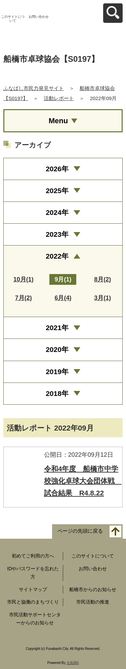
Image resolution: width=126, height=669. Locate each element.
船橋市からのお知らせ (92, 589)
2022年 (57, 256)
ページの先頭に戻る (80, 531)
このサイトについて (13, 19)
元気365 (73, 663)
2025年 (57, 190)
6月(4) (62, 298)
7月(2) (23, 298)
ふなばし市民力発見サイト (33, 88)
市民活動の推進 (92, 602)
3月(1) (102, 298)
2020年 (57, 349)
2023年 (57, 234)
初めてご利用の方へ (33, 556)
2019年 (57, 371)
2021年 (57, 327)
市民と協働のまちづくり (33, 602)
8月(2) (102, 279)
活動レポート (59, 98)
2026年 (57, 169)
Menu (58, 121)
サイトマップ (33, 589)
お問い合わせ (39, 16)
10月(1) (23, 279)
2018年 (57, 393)
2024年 (57, 212)
